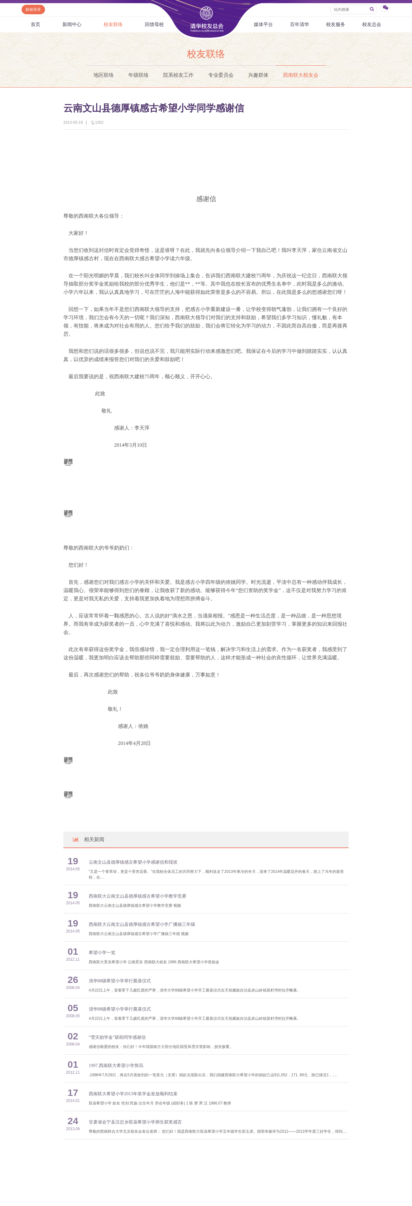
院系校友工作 (178, 75)
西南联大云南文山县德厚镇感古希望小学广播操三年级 (142, 924)
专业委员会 (221, 75)
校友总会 (371, 24)
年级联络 (138, 75)
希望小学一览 (102, 952)
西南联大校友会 (301, 75)
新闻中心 (71, 24)
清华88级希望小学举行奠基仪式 (120, 981)
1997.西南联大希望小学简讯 (116, 1065)
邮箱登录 (33, 9)
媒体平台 (263, 24)
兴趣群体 (258, 75)
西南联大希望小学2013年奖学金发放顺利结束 (133, 1093)
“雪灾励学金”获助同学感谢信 (117, 1037)
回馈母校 (154, 24)
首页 (35, 24)
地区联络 (103, 75)
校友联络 (113, 24)
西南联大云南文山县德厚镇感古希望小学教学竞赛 (137, 896)
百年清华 (299, 24)
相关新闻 (88, 839)
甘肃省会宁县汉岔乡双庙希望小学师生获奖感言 (135, 1122)
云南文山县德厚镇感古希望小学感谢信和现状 (133, 862)
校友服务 (335, 24)
